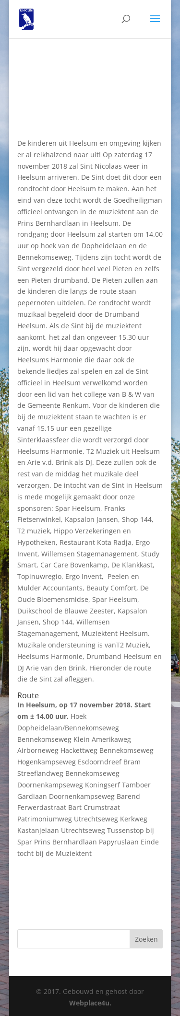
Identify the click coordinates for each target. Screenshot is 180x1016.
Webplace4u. (90, 1002)
